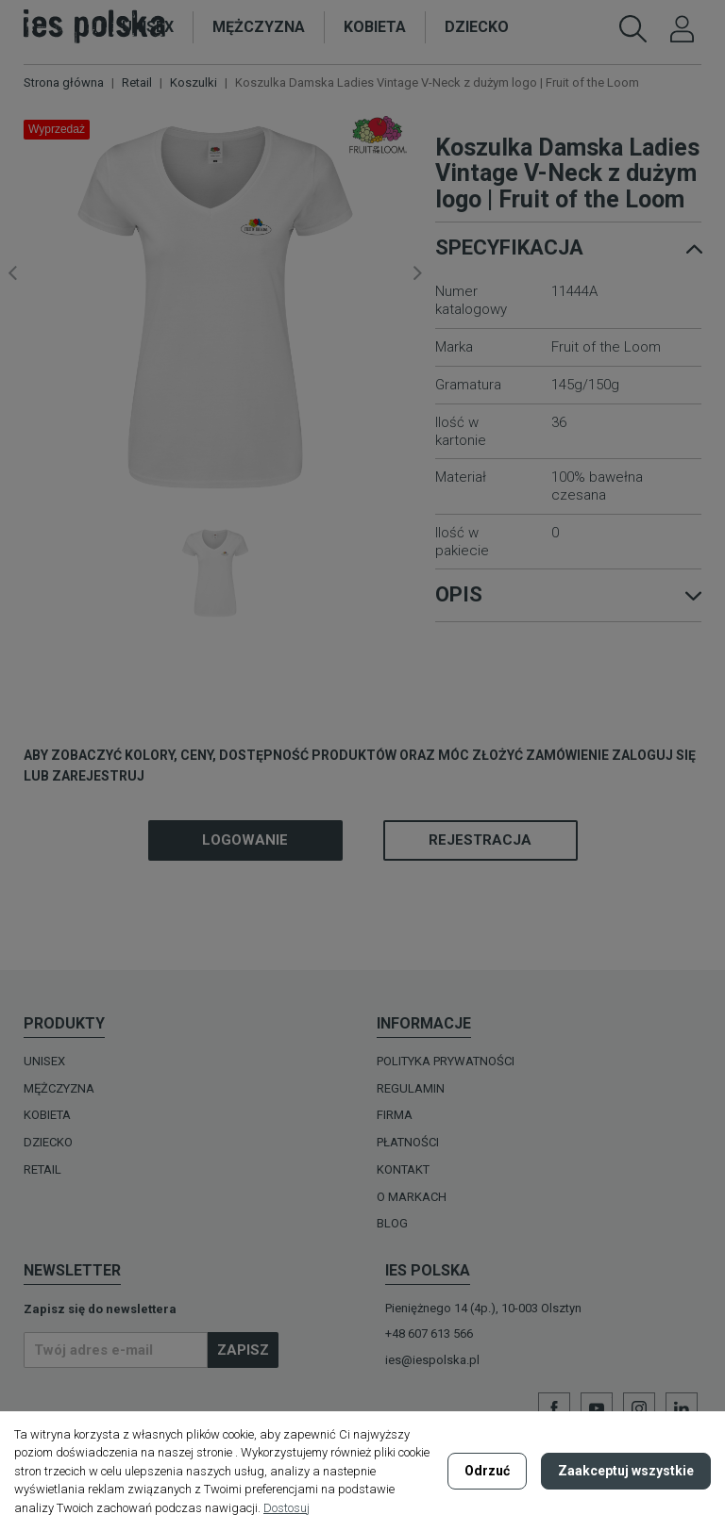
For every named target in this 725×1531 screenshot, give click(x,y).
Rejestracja (480, 839)
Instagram (639, 1408)
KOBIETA (47, 1115)
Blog (392, 1223)
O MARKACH (412, 1197)
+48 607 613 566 (429, 1333)
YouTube (597, 1408)
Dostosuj (286, 1508)
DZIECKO (48, 1142)
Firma (395, 1115)
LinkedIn (681, 1408)
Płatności (408, 1142)
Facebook (554, 1408)
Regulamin (411, 1088)
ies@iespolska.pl (432, 1360)
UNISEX (44, 1061)
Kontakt (403, 1169)
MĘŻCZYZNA (59, 1088)
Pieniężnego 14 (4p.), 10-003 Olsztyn (483, 1308)
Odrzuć (487, 1470)
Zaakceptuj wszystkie (626, 1470)
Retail (42, 1169)
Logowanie (245, 839)
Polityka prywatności (445, 1061)
